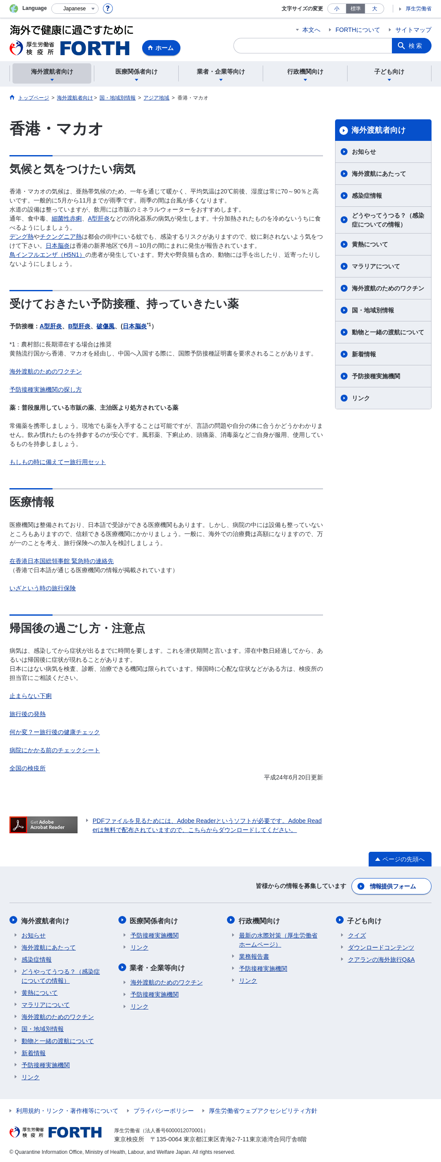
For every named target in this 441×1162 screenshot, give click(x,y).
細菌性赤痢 (67, 218)
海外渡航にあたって (379, 173)
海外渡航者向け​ (378, 130)
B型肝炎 (79, 326)
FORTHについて (357, 30)
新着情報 (364, 354)
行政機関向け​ (259, 919)
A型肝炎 (99, 218)
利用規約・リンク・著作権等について (67, 1109)
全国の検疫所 (27, 768)
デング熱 (21, 236)
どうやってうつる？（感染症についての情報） (388, 220)
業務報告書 (254, 955)
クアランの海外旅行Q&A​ (381, 958)
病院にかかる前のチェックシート (54, 750)
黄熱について (370, 244)
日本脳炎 (58, 245)
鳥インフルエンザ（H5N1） (47, 254)
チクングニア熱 (61, 236)
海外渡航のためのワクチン (45, 371)
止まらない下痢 (30, 695)
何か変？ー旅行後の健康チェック (54, 732)
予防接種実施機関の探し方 (45, 389)
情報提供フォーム (393, 885)
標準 (356, 9)
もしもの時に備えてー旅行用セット (57, 461)
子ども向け (365, 919)
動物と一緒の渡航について (388, 332)
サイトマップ (413, 30)
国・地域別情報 (373, 310)
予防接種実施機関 (376, 376)
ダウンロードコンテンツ (381, 946)
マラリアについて (376, 266)
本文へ (311, 30)
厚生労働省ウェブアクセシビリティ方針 (263, 1109)
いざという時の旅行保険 (42, 588)
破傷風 (105, 326)
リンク (361, 398)
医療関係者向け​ (154, 919)
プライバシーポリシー (164, 1109)
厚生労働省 (419, 9)
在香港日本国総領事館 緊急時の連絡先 (61, 561)
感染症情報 (367, 195)
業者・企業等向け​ (158, 966)
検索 (416, 45)
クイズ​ (357, 934)
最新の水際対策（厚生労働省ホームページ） (278, 939)
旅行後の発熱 (27, 713)
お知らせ (364, 151)
